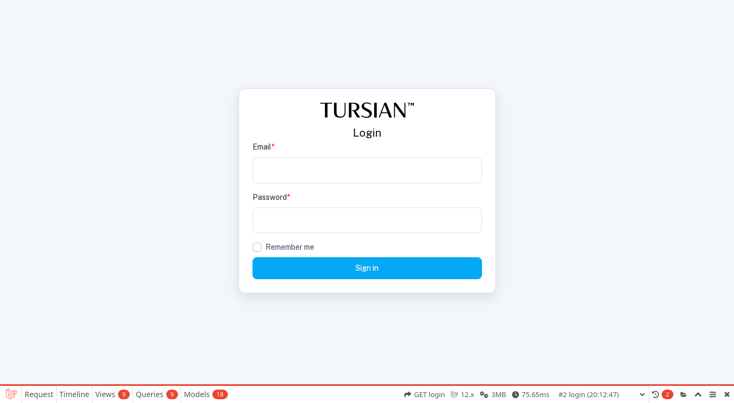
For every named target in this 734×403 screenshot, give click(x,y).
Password (271, 197)
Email (264, 147)
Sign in (367, 268)
